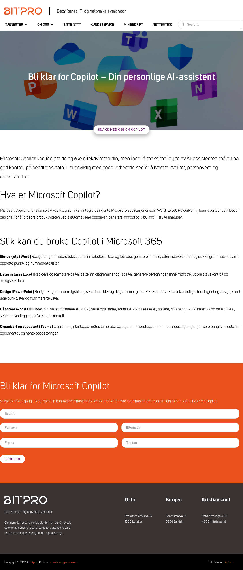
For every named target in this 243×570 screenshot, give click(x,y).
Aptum (229, 561)
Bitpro (33, 561)
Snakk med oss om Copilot (121, 130)
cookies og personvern (64, 561)
